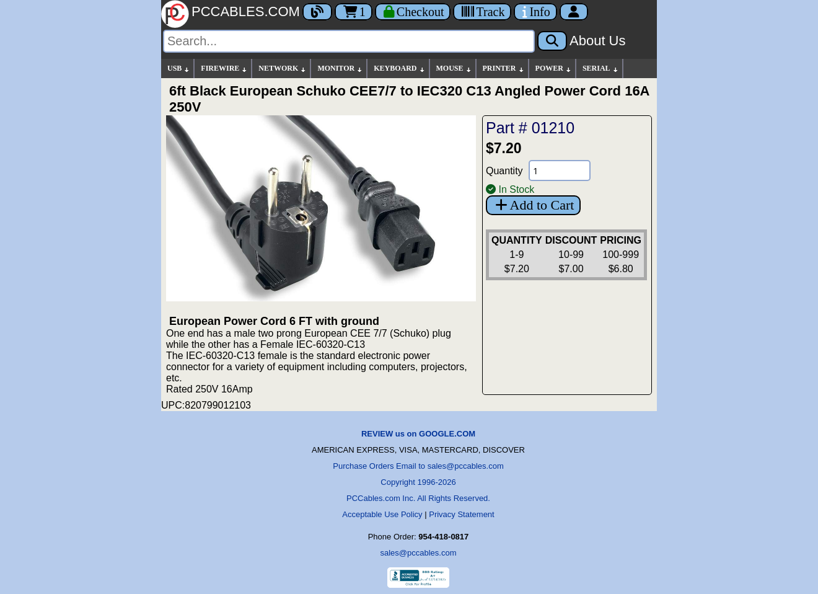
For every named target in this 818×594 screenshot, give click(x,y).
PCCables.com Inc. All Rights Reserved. (418, 498)
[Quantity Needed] (560, 170)
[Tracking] (482, 11)
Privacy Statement (462, 514)
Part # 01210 (530, 127)
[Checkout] (413, 11)
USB (178, 68)
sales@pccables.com (418, 552)
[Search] (349, 41)
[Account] (574, 11)
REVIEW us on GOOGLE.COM (418, 433)
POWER (553, 68)
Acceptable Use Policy (382, 514)
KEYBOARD (399, 68)
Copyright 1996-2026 (417, 482)
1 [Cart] (353, 12)
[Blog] (317, 11)
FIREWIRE (224, 68)
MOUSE (454, 68)
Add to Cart (533, 205)
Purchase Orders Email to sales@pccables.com (418, 466)
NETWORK (282, 68)
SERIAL (601, 68)
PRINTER (504, 68)
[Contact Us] (535, 11)
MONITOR (340, 68)
